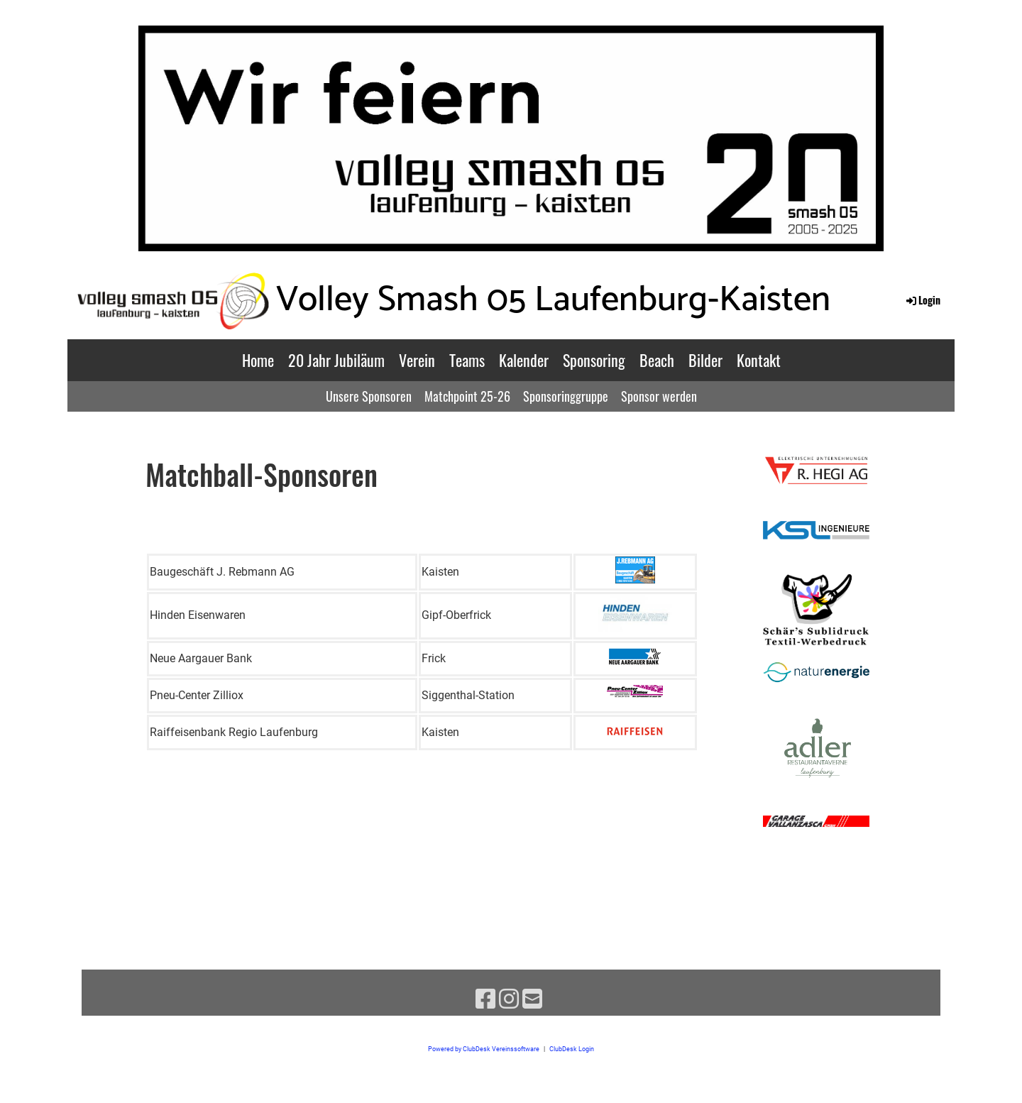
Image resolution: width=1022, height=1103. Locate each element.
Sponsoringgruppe (565, 396)
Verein (417, 360)
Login (922, 299)
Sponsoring (594, 360)
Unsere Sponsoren (369, 396)
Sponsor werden (659, 396)
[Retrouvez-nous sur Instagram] (509, 999)
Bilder (705, 360)
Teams (467, 360)
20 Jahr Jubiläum (336, 360)
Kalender (524, 360)
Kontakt (759, 360)
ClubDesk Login (571, 1049)
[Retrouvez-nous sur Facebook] (485, 999)
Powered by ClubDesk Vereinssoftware (483, 1049)
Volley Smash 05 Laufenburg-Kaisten (553, 300)
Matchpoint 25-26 (467, 396)
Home (258, 360)
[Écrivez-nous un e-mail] (532, 999)
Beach (656, 360)
